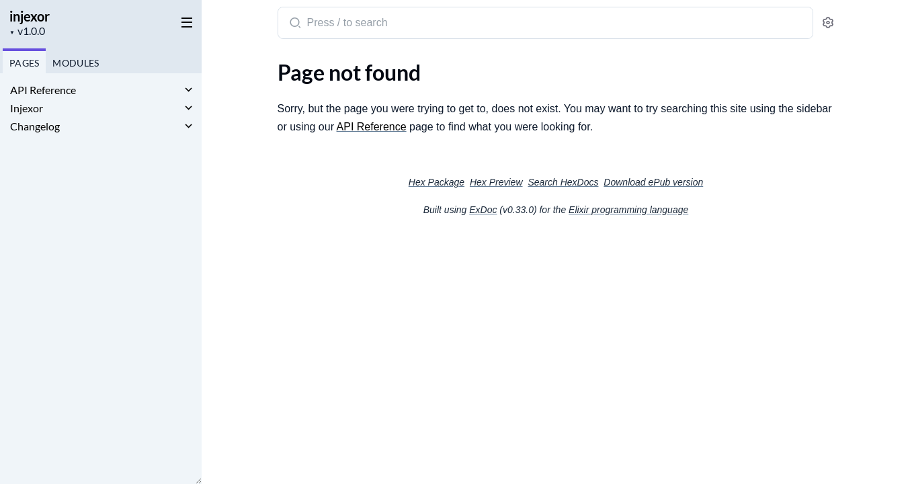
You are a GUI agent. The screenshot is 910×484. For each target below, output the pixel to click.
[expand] (188, 90)
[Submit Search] (294, 24)
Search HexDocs (563, 182)
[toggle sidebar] (184, 21)
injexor (29, 16)
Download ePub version (653, 182)
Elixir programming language (628, 209)
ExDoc (483, 209)
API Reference (43, 89)
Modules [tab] (75, 63)
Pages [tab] (24, 63)
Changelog (35, 126)
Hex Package (436, 182)
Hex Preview (496, 182)
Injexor (26, 108)
